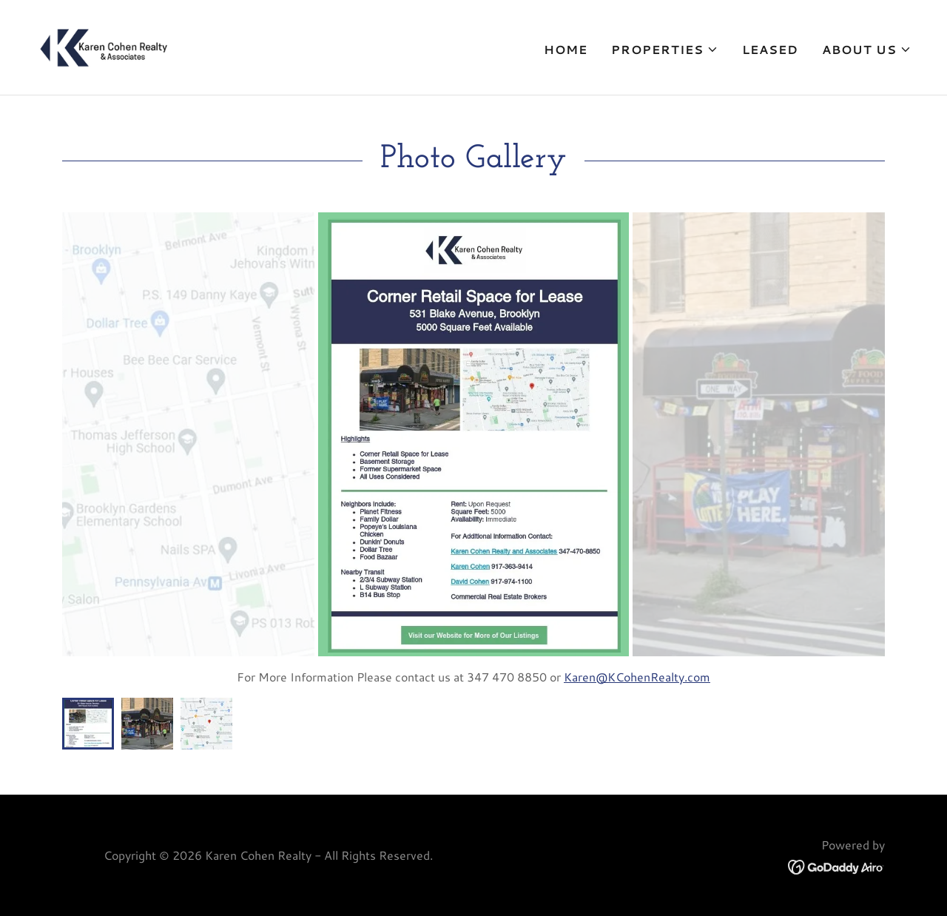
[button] (664, 49)
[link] (104, 45)
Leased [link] (770, 49)
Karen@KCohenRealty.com (637, 676)
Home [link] (565, 49)
